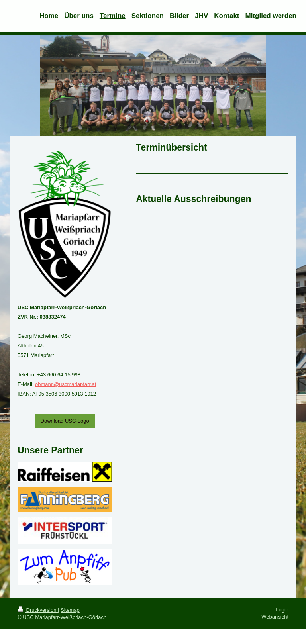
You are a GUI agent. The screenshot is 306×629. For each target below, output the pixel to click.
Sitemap (70, 610)
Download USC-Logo (65, 421)
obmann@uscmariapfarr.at (65, 384)
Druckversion (38, 610)
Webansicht (274, 617)
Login (282, 610)
